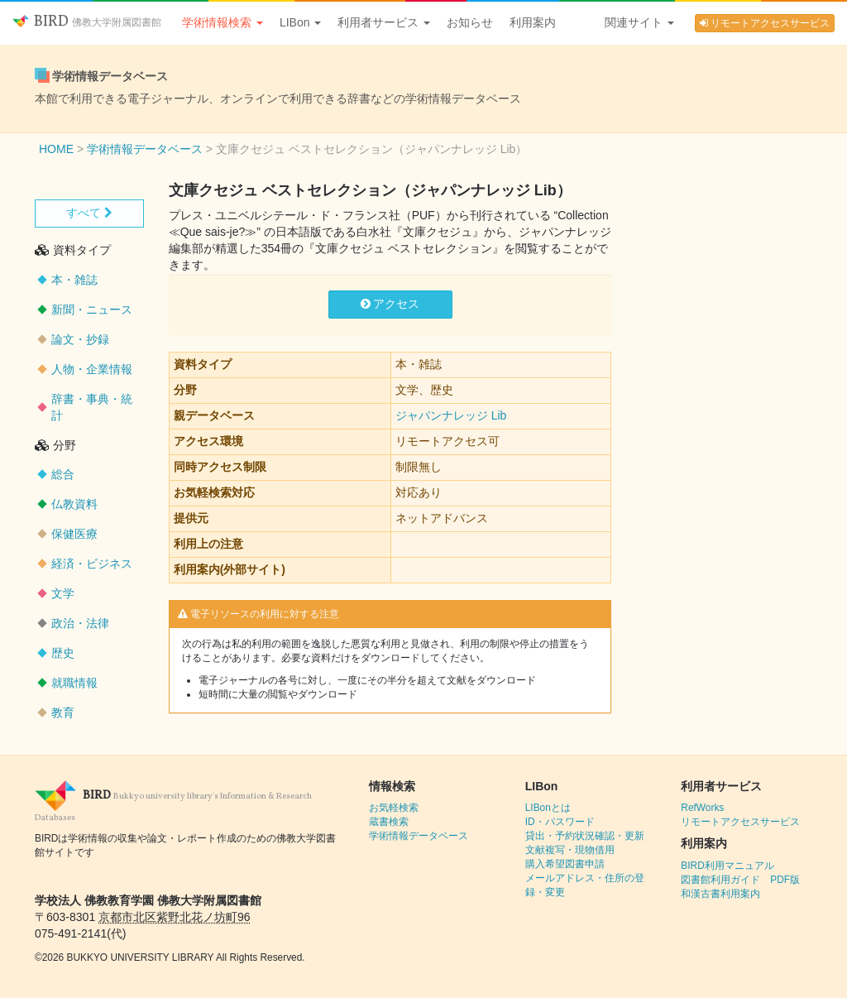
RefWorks (702, 807)
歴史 (62, 653)
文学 (62, 593)
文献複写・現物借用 (570, 850)
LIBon (300, 22)
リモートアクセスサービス (765, 23)
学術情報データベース (418, 836)
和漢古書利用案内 (720, 894)
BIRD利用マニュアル (727, 865)
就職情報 (74, 682)
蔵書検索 (389, 822)
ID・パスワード (560, 822)
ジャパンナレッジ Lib (451, 415)
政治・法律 (80, 623)
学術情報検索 (222, 22)
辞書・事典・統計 (91, 407)
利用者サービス (383, 22)
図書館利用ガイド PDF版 (740, 879)
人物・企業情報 (91, 369)
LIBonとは (548, 807)
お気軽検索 (394, 807)
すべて (89, 212)
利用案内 (533, 22)
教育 (62, 712)
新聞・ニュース (91, 309)
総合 (62, 474)
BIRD (86, 22)
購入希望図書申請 (565, 864)
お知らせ (470, 22)
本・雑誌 (74, 279)
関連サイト (639, 22)
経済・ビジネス (91, 563)
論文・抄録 (80, 339)
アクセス (390, 303)
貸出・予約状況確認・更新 (584, 836)
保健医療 (74, 533)
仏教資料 (74, 504)
